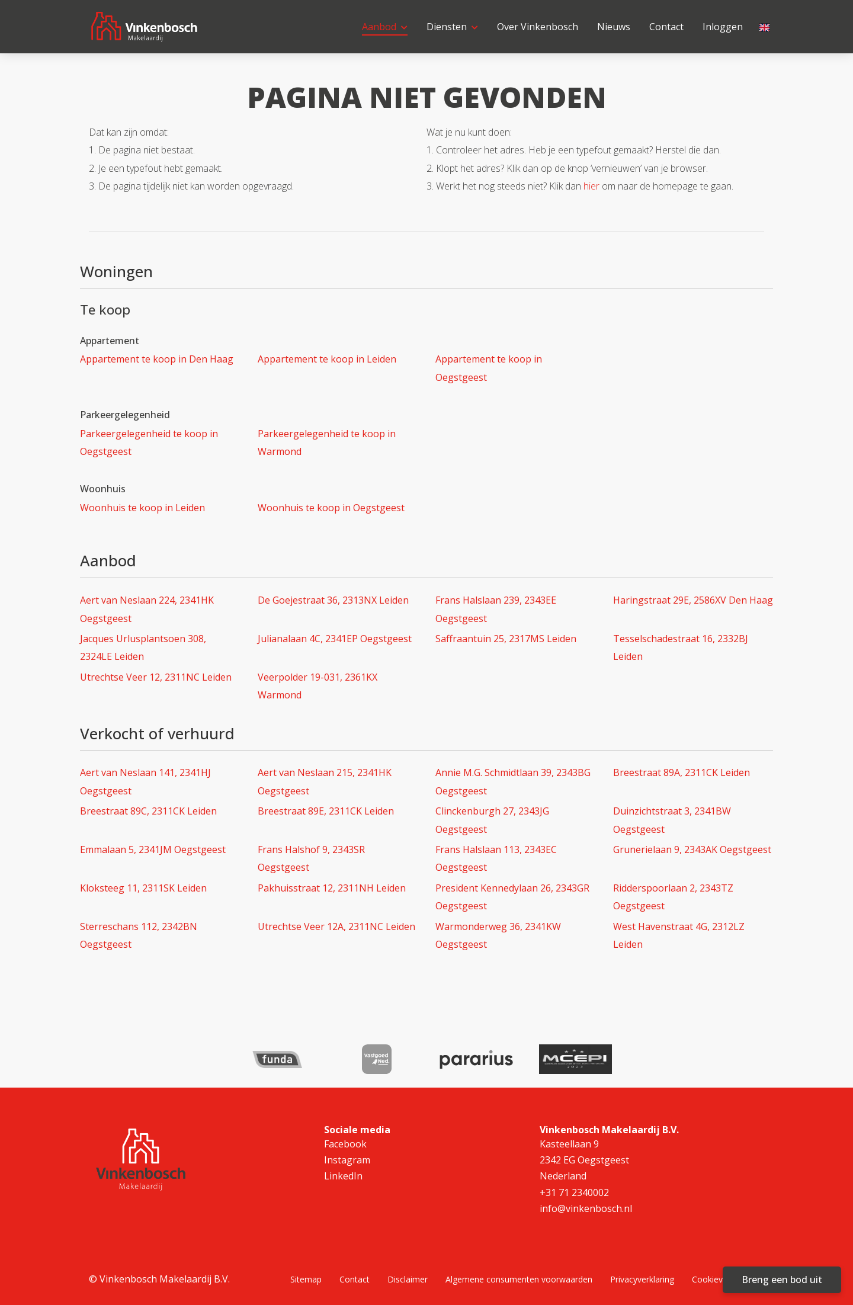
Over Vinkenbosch (537, 26)
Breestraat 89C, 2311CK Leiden (148, 810)
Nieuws (613, 26)
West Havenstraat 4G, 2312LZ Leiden (679, 935)
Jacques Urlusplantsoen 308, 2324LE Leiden (143, 647)
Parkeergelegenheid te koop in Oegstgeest (149, 442)
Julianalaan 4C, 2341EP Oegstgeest (335, 638)
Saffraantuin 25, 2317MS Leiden (505, 638)
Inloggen (723, 26)
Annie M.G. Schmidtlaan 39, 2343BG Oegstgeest (513, 781)
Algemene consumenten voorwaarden (518, 1278)
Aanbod (385, 26)
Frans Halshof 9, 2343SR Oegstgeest (311, 858)
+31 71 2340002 (574, 1191)
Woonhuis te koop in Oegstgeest (331, 507)
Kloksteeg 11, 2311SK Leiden (143, 887)
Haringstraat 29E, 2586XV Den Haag (693, 600)
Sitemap (306, 1278)
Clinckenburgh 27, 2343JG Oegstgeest (492, 819)
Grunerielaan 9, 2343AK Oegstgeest (692, 849)
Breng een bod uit (782, 1279)
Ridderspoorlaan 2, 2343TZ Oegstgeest (673, 896)
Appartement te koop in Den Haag (156, 358)
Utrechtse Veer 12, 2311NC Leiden (156, 677)
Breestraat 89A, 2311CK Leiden (681, 772)
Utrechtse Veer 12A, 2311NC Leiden (336, 926)
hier (591, 186)
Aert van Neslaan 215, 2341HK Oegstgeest (325, 781)
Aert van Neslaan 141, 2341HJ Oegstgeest (145, 781)
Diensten (452, 26)
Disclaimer (407, 1278)
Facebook (345, 1143)
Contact (666, 26)
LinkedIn (343, 1175)
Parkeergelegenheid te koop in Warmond (327, 442)
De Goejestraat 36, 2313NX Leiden (333, 600)
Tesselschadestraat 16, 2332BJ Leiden (680, 647)
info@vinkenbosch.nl (586, 1207)
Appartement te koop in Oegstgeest (488, 367)
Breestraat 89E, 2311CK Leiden (326, 810)
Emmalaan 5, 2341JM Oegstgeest (153, 849)
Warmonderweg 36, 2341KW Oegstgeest (498, 935)
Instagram (347, 1159)
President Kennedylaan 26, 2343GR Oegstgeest (512, 896)
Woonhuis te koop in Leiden (142, 507)
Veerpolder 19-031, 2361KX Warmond (317, 686)
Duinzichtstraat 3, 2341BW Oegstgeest (672, 819)
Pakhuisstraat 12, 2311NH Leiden (332, 887)
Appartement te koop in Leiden (327, 358)
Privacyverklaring (642, 1278)
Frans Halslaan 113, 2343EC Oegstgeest (496, 858)
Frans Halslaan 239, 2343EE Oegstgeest (495, 609)
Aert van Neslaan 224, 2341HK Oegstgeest (147, 609)
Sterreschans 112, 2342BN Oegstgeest (138, 935)
